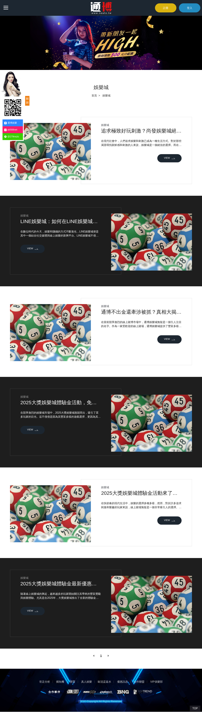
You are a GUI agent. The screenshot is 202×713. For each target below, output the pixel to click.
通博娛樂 (10, 122)
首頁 (94, 95)
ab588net (10, 129)
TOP (195, 708)
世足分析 (44, 682)
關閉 (27, 100)
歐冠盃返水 (104, 682)
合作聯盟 (139, 682)
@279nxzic (11, 136)
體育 (72, 682)
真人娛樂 (86, 682)
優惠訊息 (122, 682)
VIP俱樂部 (156, 682)
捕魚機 (60, 682)
